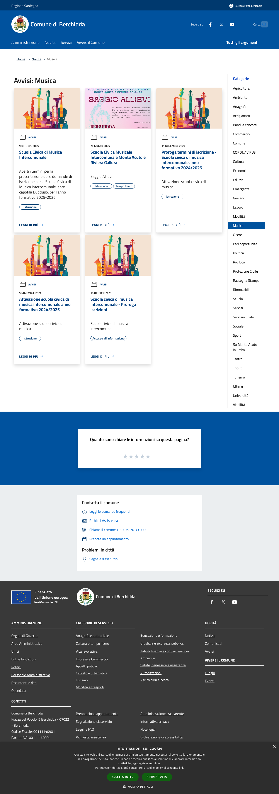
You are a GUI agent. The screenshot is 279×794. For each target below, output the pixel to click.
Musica (238, 225)
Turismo (239, 377)
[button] (139, 786)
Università (240, 395)
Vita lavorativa (86, 651)
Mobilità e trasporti (90, 687)
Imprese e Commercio (92, 659)
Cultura (238, 161)
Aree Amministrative (26, 643)
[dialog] (139, 768)
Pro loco (239, 262)
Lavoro (238, 207)
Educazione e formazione (158, 635)
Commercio (241, 134)
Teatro (237, 358)
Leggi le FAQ (85, 729)
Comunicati (213, 643)
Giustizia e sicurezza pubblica (162, 643)
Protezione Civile (245, 271)
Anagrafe (240, 106)
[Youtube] (223, 24)
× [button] (274, 746)
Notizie (210, 635)
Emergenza (241, 189)
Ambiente (240, 97)
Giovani (238, 198)
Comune (239, 143)
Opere (237, 234)
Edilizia (238, 179)
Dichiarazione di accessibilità (161, 737)
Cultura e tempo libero (92, 643)
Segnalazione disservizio (94, 721)
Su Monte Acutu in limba (245, 347)
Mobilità (239, 216)
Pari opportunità (245, 243)
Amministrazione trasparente (162, 713)
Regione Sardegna (24, 5)
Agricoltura (241, 88)
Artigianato (241, 115)
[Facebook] (201, 24)
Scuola (238, 298)
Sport (237, 335)
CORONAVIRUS (244, 152)
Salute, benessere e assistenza (163, 665)
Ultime (238, 386)
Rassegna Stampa (246, 280)
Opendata (18, 690)
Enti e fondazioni (23, 659)
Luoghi (210, 672)
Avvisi (27, 137)
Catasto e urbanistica (91, 673)
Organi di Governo (24, 635)
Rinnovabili (241, 289)
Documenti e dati (24, 682)
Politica (238, 253)
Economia (240, 170)
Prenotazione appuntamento (97, 713)
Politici (16, 667)
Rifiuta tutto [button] (157, 777)
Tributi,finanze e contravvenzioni (164, 651)
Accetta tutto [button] (123, 777)
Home (21, 59)
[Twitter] (212, 24)
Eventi (209, 680)
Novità (36, 59)
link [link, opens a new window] (181, 768)
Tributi (238, 368)
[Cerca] (262, 24)
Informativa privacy (154, 721)
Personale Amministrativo (30, 674)
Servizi (238, 307)
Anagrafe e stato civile (92, 635)
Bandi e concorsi (245, 124)
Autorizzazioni (151, 672)
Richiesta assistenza (91, 737)
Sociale (238, 326)
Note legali (148, 729)
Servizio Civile (243, 317)
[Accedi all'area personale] (246, 6)
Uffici (15, 651)
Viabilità (239, 404)
